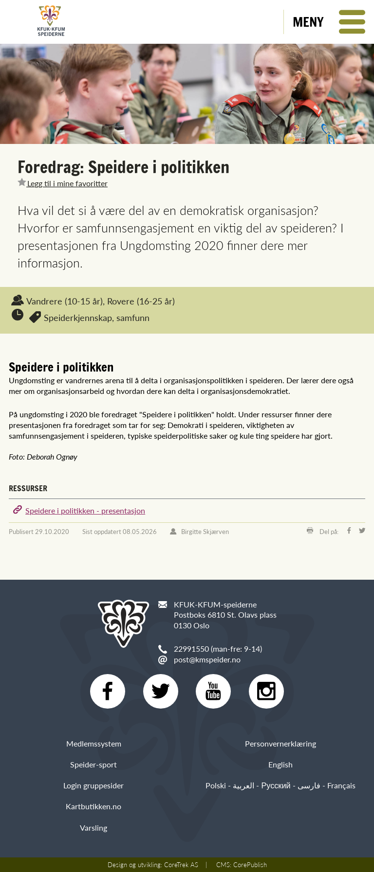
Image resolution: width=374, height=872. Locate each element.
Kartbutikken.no (93, 806)
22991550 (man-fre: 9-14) (218, 648)
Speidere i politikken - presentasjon (85, 510)
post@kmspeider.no (207, 659)
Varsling (93, 827)
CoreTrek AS (181, 864)
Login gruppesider (93, 785)
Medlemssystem (93, 743)
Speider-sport (93, 764)
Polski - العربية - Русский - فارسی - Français (280, 785)
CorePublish (250, 864)
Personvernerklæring (280, 743)
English (280, 764)
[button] (328, 22)
